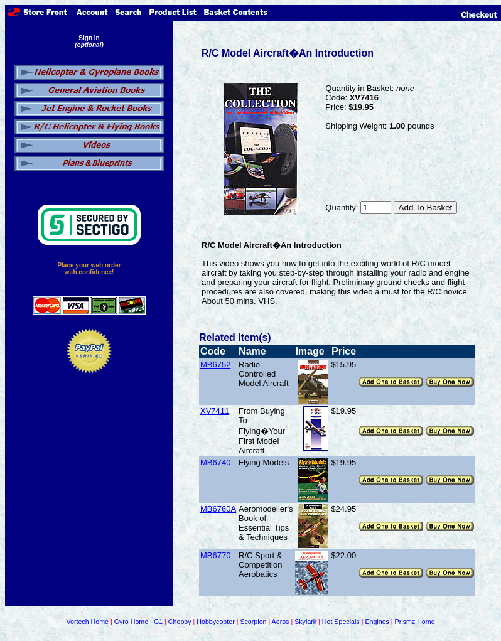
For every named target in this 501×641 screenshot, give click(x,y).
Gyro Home (131, 621)
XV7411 (214, 411)
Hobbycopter (215, 621)
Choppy (179, 621)
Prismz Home (415, 621)
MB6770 (215, 555)
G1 (158, 621)
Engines (377, 621)
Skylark (305, 621)
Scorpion (253, 621)
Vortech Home (87, 621)
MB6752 (215, 364)
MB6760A (218, 509)
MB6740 (215, 462)
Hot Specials (341, 621)
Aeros (280, 621)
